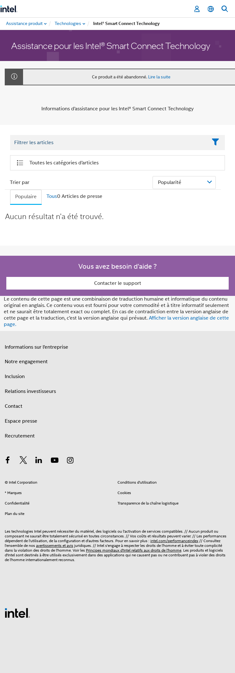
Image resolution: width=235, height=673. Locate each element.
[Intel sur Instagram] (70, 461)
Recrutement (20, 436)
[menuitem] (68, 23)
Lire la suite (159, 77)
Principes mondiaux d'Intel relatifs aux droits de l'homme (133, 550)
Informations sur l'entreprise (36, 347)
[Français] (210, 9)
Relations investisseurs (30, 391)
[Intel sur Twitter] (23, 461)
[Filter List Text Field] (109, 143)
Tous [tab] (51, 196)
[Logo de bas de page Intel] (17, 612)
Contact (13, 406)
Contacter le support (117, 283)
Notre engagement (26, 361)
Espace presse (21, 421)
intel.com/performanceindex (174, 540)
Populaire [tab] (26, 196)
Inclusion (15, 376)
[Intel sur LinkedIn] (38, 461)
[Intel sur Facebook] (7, 461)
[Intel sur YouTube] (54, 461)
